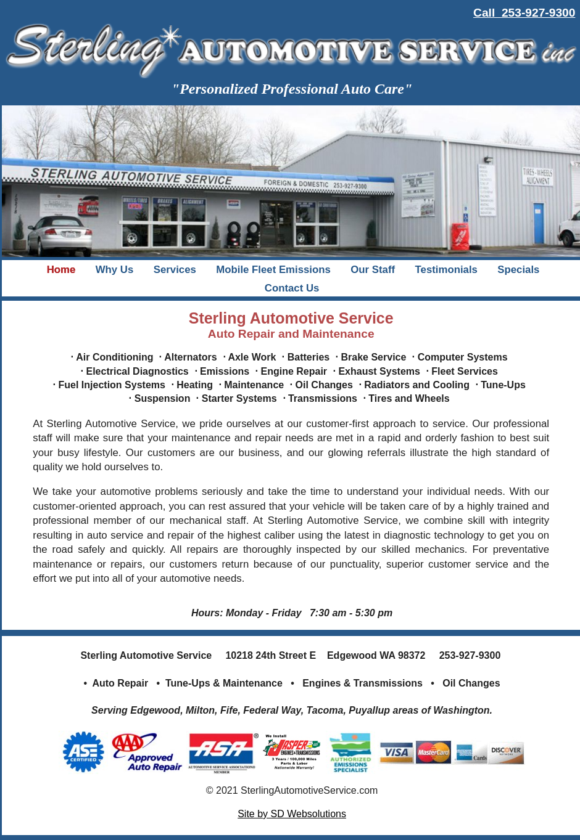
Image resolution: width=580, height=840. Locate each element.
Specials (518, 269)
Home (61, 269)
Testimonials (446, 269)
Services (175, 269)
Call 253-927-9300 (524, 12)
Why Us (115, 269)
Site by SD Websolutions (292, 814)
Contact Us (292, 288)
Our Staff (372, 269)
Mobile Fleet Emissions (273, 269)
